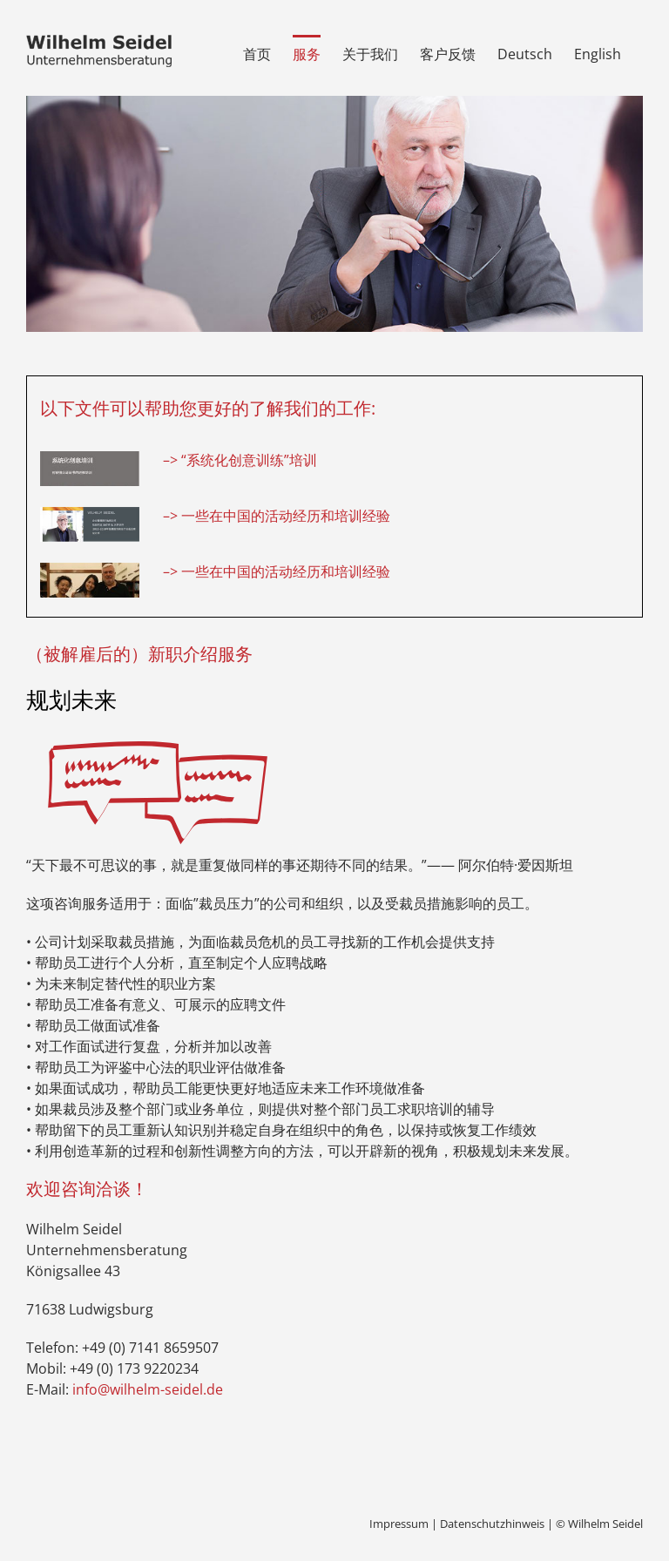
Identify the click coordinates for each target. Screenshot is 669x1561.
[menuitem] (524, 52)
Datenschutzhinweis (492, 1523)
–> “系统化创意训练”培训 (240, 460)
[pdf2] (89, 514)
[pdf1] (89, 458)
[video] (89, 569)
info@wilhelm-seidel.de (147, 1389)
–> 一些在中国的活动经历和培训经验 (276, 515)
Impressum (399, 1523)
